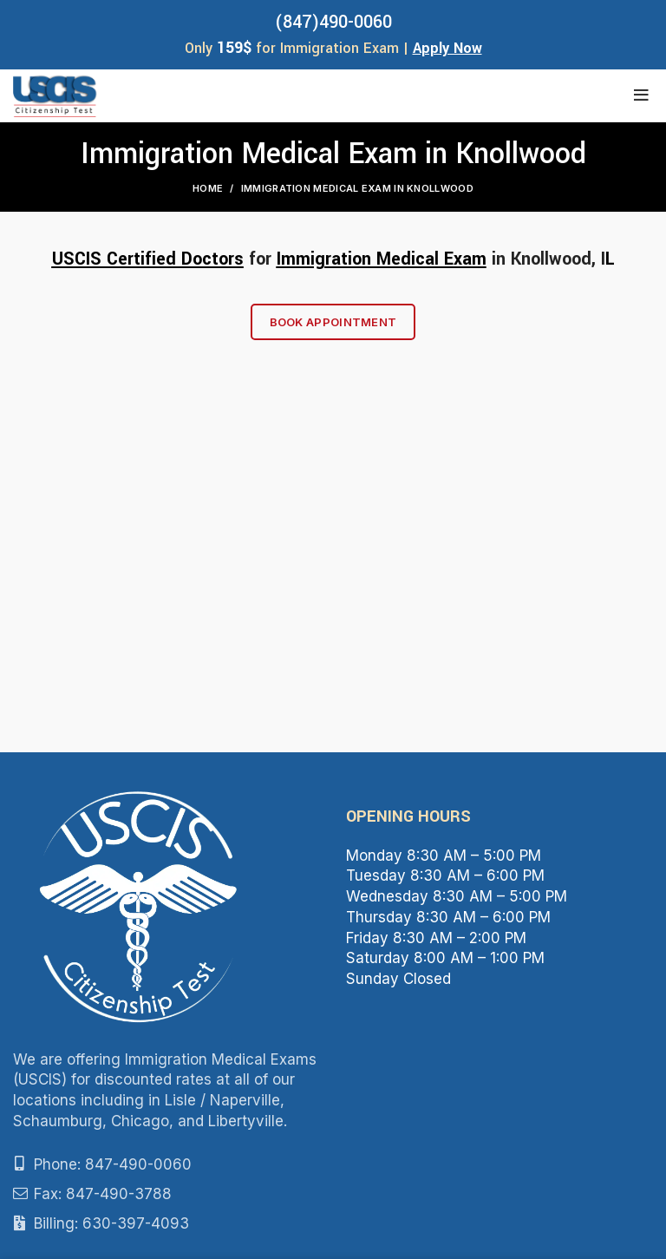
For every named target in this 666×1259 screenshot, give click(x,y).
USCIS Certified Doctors (148, 259)
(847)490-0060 (333, 22)
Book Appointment (333, 322)
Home (208, 188)
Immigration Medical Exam (381, 259)
